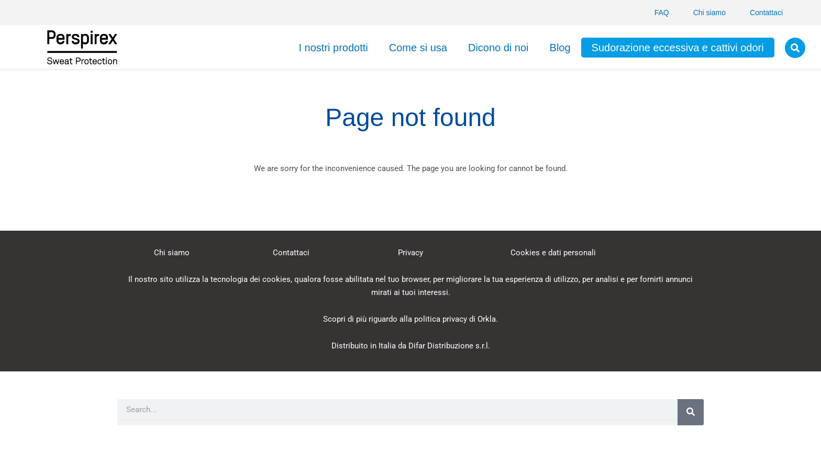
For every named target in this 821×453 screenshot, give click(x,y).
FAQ (661, 12)
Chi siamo (709, 12)
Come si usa (418, 47)
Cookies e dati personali (553, 252)
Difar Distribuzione (440, 345)
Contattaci (766, 12)
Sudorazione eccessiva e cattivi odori (678, 47)
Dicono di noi (498, 47)
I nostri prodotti (333, 47)
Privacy (410, 252)
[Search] (691, 412)
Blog (560, 47)
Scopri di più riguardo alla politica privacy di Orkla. (410, 319)
